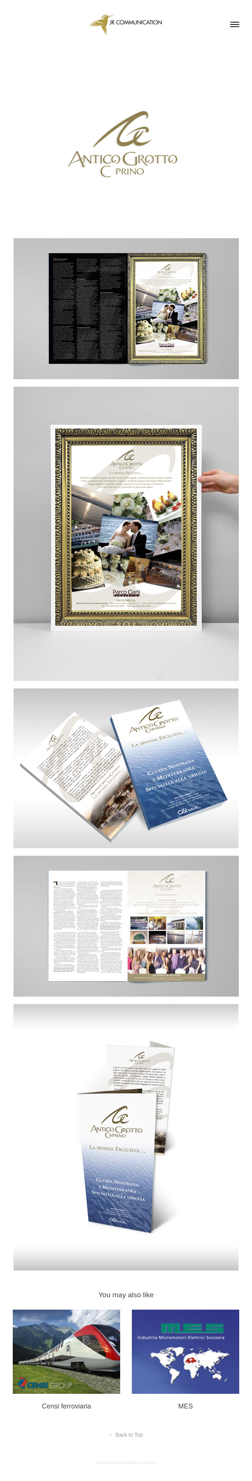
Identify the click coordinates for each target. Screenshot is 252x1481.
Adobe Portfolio (139, 1462)
